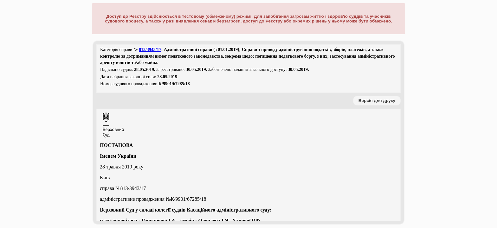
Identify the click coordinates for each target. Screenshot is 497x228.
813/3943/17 (150, 49)
